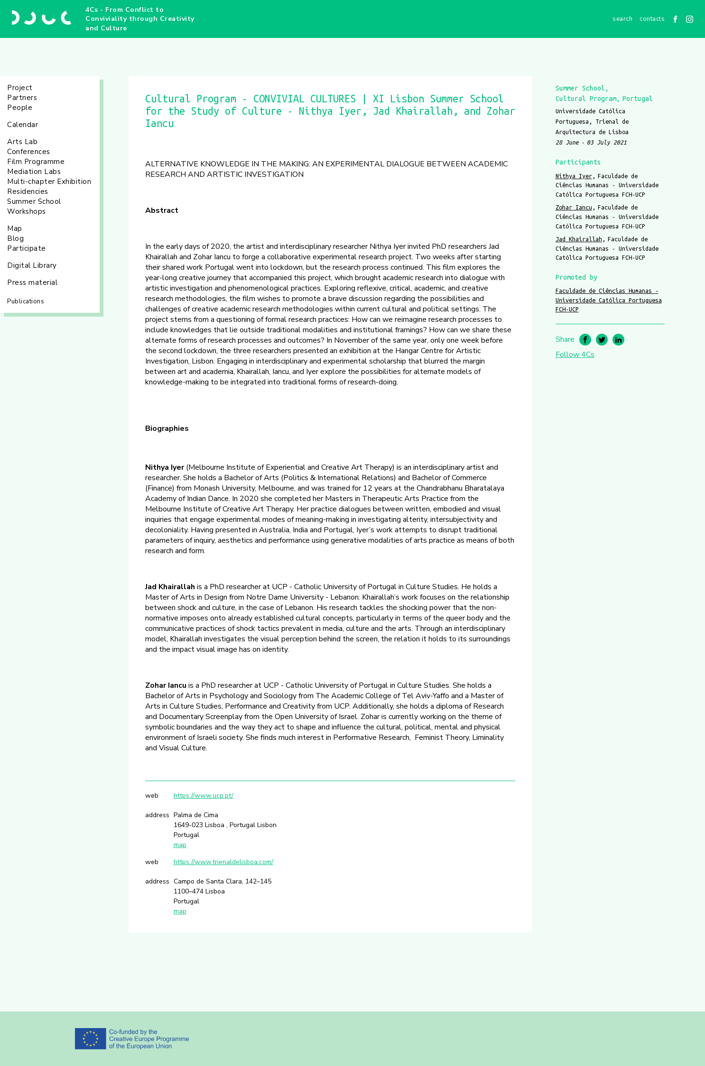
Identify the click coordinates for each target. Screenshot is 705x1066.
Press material (32, 282)
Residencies (27, 191)
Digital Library (32, 265)
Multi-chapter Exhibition (49, 181)
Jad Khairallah (579, 239)
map (180, 844)
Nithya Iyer (574, 176)
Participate (26, 248)
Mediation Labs (34, 171)
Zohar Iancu (574, 207)
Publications (25, 301)
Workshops (26, 211)
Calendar (22, 124)
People (19, 107)
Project (20, 87)
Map (14, 228)
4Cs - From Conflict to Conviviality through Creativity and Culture (140, 19)
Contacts (652, 19)
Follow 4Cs (575, 354)
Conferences (28, 151)
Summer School (34, 201)
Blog (15, 238)
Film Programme (36, 161)
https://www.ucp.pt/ (203, 795)
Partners (22, 97)
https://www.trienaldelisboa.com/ (223, 861)
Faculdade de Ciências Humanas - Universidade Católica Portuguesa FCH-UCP (609, 299)
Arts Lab (22, 141)
